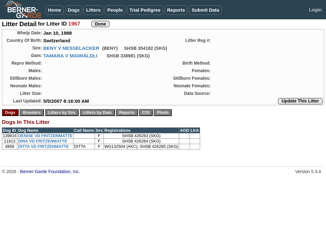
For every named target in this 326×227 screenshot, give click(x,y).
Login (315, 9)
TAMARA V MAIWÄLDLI (70, 55)
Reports (176, 10)
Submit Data (205, 10)
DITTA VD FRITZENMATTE (43, 146)
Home (54, 10)
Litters (93, 10)
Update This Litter (300, 100)
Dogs (74, 10)
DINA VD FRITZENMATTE (42, 141)
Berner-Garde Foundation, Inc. (50, 171)
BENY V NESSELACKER (71, 48)
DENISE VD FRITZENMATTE (45, 135)
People (115, 10)
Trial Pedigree (144, 10)
